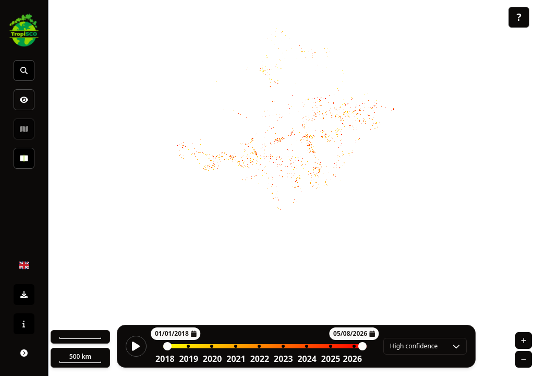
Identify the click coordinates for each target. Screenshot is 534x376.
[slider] (167, 346)
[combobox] (425, 346)
